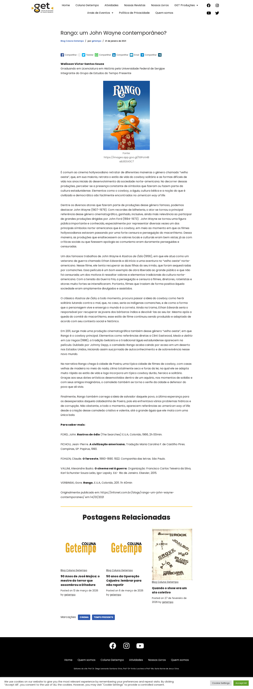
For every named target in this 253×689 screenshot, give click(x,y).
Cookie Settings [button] (221, 683)
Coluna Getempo (87, 5)
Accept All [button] (241, 683)
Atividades (111, 5)
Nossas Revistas (134, 5)
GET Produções (186, 5)
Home (66, 5)
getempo (96, 41)
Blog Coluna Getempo (72, 41)
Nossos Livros (160, 5)
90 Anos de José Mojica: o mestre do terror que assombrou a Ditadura (81, 586)
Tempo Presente (103, 621)
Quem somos (164, 13)
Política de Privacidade (134, 13)
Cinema (84, 621)
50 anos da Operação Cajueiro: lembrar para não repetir (125, 584)
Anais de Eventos (100, 13)
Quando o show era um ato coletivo (169, 593)
